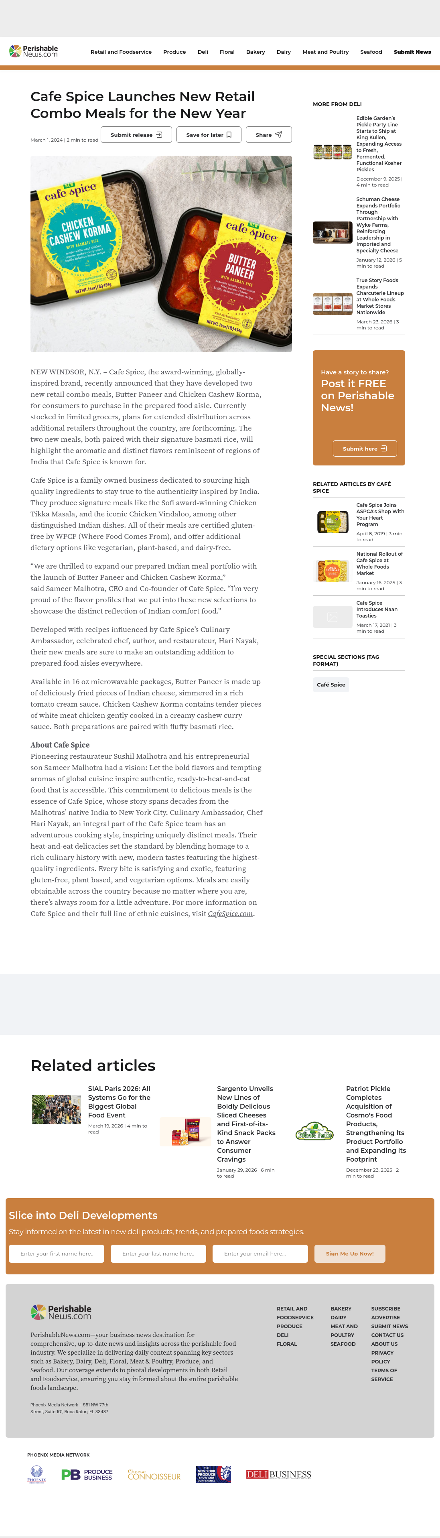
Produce (174, 52)
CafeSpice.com (230, 913)
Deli (203, 52)
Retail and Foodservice (121, 52)
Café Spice (331, 684)
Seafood (371, 52)
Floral (227, 52)
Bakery (255, 52)
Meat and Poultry (325, 52)
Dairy (284, 52)
